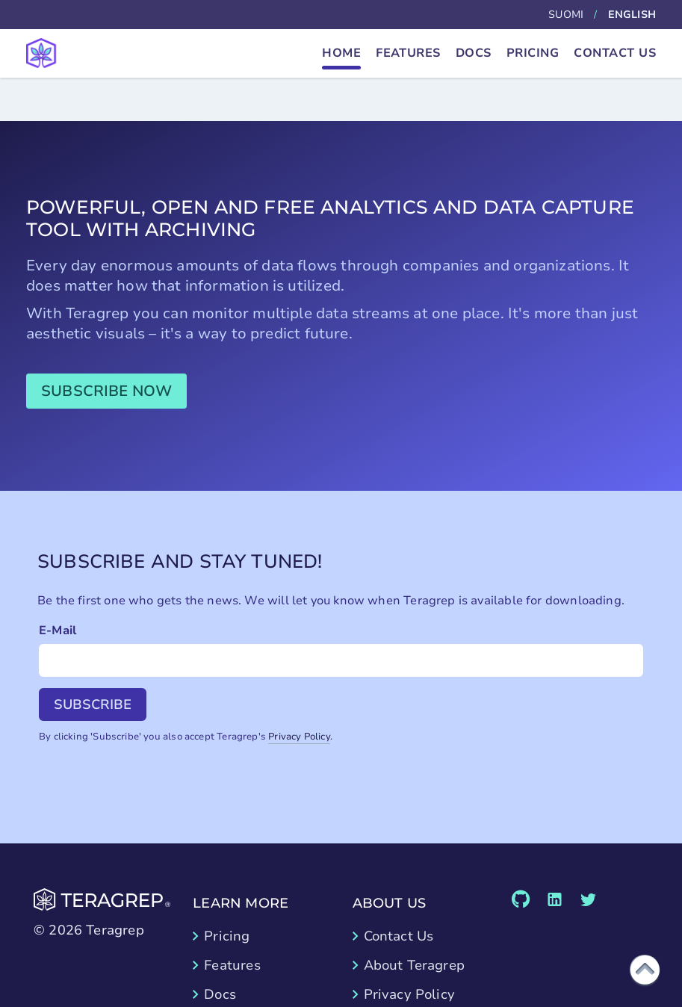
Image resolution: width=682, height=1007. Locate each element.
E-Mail (57, 630)
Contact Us (615, 53)
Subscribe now (106, 391)
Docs (474, 53)
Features (408, 53)
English (632, 14)
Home (341, 53)
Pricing (532, 53)
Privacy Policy (299, 736)
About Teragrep (414, 965)
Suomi (565, 14)
